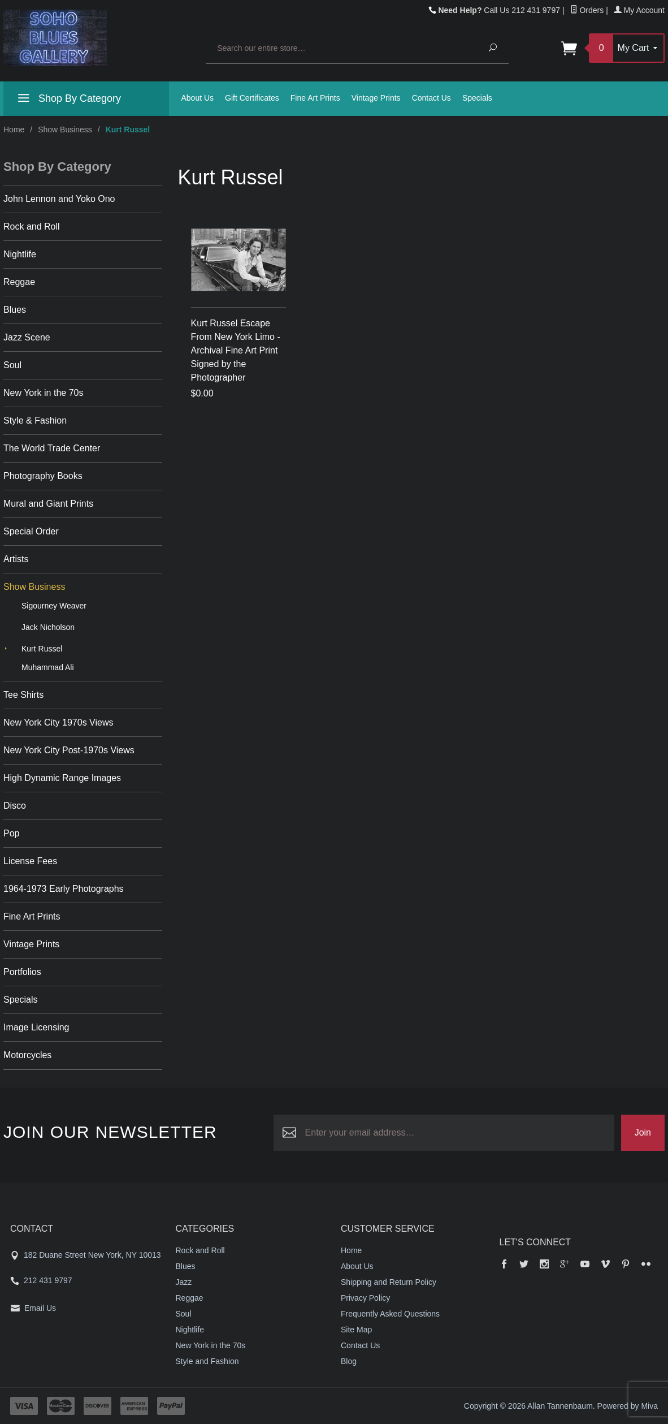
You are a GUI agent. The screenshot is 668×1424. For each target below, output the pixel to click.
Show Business (65, 129)
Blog (349, 1361)
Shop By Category (68, 100)
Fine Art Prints (315, 97)
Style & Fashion (35, 420)
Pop (11, 833)
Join (643, 1132)
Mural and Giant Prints (48, 503)
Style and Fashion (207, 1361)
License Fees (30, 861)
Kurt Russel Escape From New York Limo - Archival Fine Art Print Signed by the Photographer (235, 350)
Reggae (19, 282)
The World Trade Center (51, 448)
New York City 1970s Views (58, 722)
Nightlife (19, 254)
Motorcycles (27, 1055)
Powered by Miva (627, 1405)
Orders (587, 10)
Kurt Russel (41, 648)
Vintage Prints (376, 97)
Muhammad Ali (47, 667)
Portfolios (22, 972)
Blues (14, 309)
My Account (639, 10)
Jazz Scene (26, 337)
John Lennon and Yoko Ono (59, 199)
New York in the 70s (43, 393)
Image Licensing (36, 1027)
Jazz (184, 1282)
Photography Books (43, 476)
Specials (477, 97)
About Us (197, 97)
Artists (15, 559)
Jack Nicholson (48, 627)
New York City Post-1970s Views (69, 750)
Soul (12, 365)
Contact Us (431, 97)
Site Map (356, 1329)
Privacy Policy (365, 1297)
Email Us (40, 1308)
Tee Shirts (23, 695)
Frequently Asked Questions (390, 1313)
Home (13, 129)
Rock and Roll (31, 226)
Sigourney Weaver (53, 605)
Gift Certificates (252, 97)
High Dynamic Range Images (62, 778)
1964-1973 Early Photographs (63, 889)
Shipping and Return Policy (388, 1282)
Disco (14, 805)
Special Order (31, 531)
